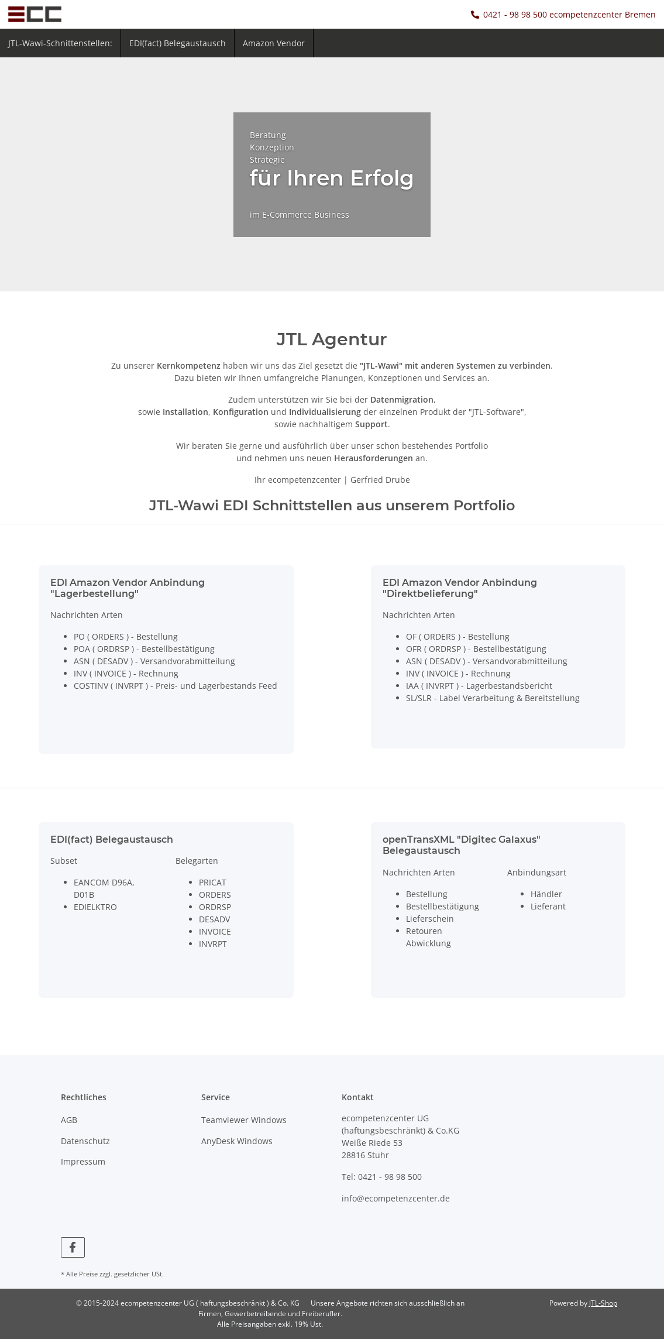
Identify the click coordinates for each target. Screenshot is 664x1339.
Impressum (83, 1161)
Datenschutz (85, 1140)
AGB (69, 1119)
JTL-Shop (603, 1303)
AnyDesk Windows (237, 1140)
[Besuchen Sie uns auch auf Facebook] (73, 1247)
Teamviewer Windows (244, 1119)
